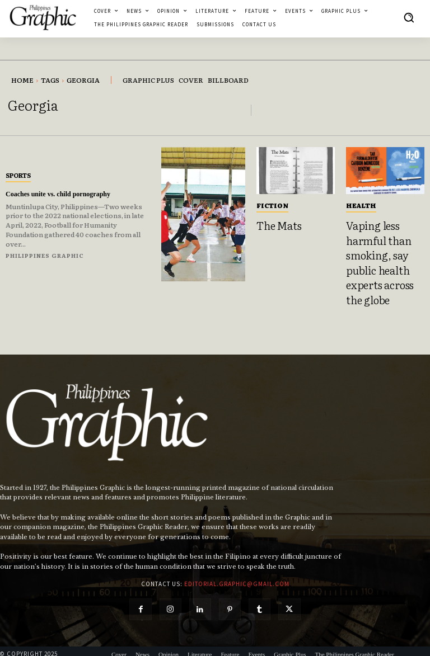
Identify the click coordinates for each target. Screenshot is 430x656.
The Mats (275, 224)
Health (361, 205)
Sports (18, 175)
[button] (408, 17)
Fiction (272, 205)
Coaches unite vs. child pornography (67, 194)
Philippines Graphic (45, 255)
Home (22, 80)
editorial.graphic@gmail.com (236, 570)
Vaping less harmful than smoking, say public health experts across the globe (382, 256)
